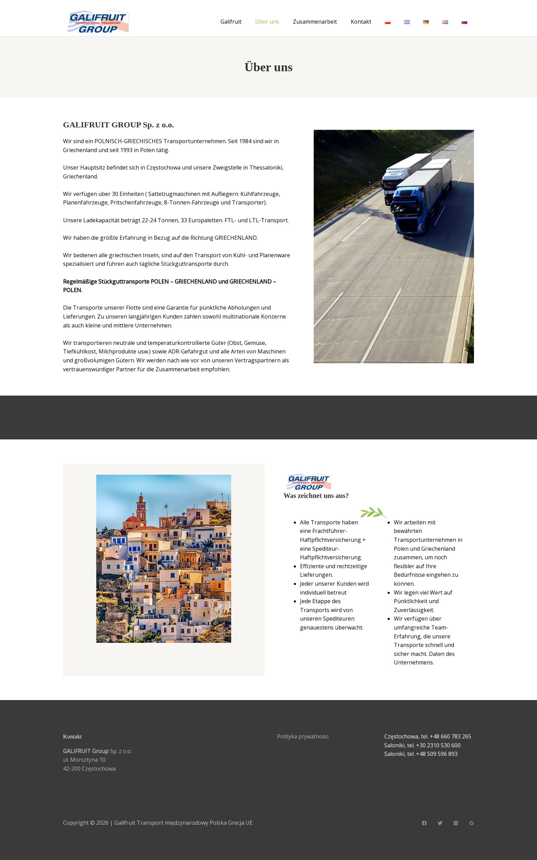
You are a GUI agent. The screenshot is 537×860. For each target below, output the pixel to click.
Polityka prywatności (303, 736)
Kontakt (361, 21)
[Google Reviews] (471, 823)
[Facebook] (424, 823)
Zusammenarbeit (315, 21)
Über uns (267, 21)
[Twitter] (440, 823)
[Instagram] (455, 823)
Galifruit (231, 21)
